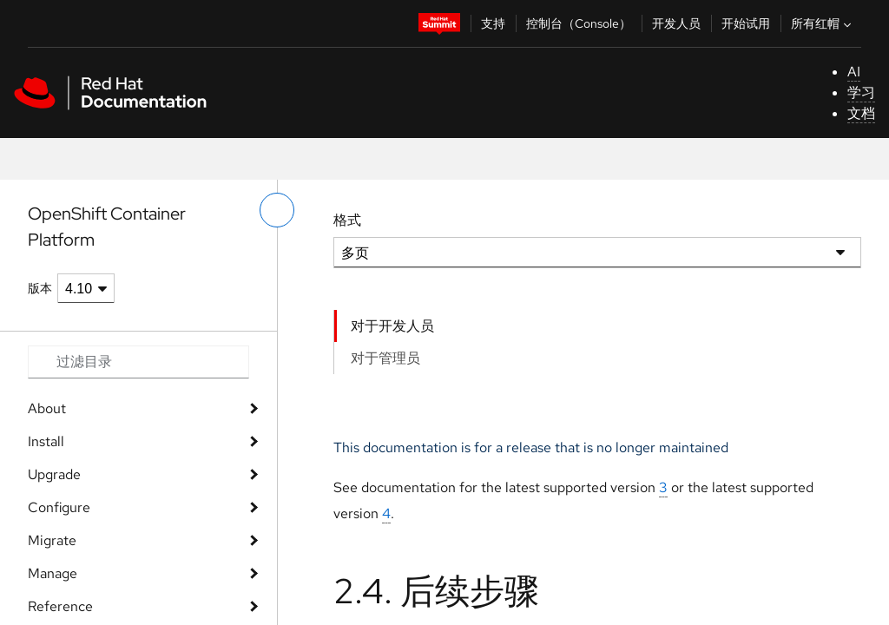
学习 (861, 92)
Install (46, 441)
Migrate (52, 540)
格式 (347, 220)
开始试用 (745, 23)
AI (853, 71)
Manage (52, 573)
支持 (493, 23)
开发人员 (676, 23)
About (47, 408)
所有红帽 (823, 23)
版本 (40, 288)
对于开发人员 (392, 326)
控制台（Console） (578, 23)
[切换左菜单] (277, 210)
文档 (861, 113)
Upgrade (54, 474)
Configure (59, 507)
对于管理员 (385, 358)
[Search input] (138, 361)
